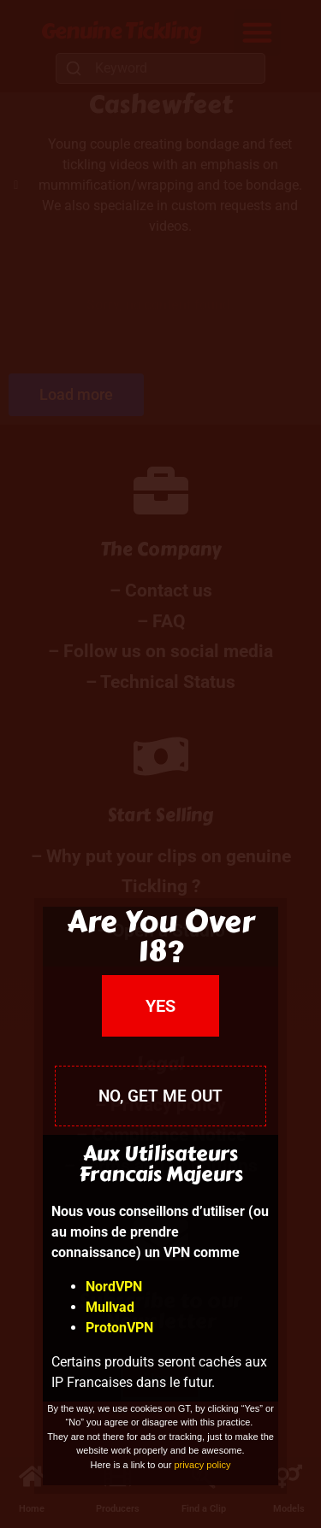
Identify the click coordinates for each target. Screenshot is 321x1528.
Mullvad (110, 1307)
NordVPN (114, 1286)
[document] (160, 764)
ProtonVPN (119, 1327)
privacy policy (202, 1465)
